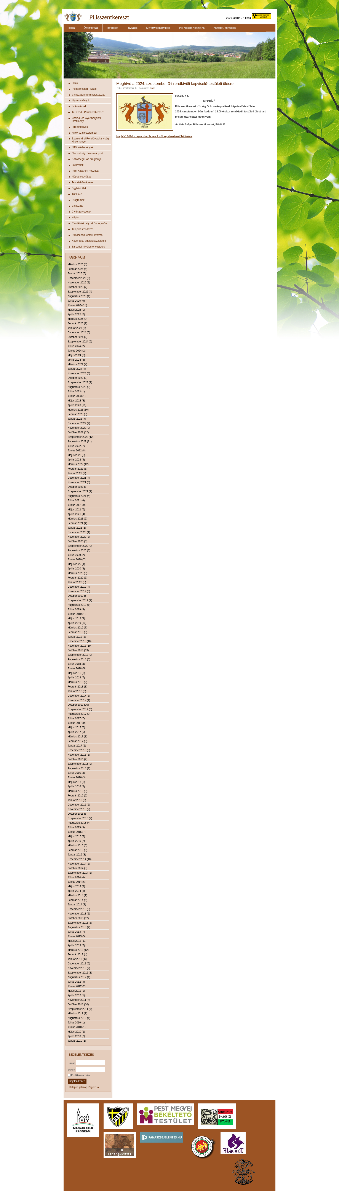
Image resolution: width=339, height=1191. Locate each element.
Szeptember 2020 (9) (80, 545)
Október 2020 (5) (77, 541)
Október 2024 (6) (77, 337)
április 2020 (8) (76, 568)
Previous (63, 57)
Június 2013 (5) (77, 936)
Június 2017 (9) (77, 722)
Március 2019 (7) (77, 627)
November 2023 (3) (79, 373)
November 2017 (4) (79, 700)
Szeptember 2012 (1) (80, 972)
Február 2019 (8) (77, 632)
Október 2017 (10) (78, 704)
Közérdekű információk (224, 27)
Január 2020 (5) (77, 582)
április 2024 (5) (76, 359)
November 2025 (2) (79, 282)
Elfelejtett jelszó (77, 1087)
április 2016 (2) (76, 786)
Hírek (75, 83)
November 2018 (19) (79, 645)
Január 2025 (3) (77, 327)
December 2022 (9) (79, 423)
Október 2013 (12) (78, 918)
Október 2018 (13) (78, 650)
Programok (78, 199)
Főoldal (71, 27)
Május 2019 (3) (76, 618)
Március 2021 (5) (77, 518)
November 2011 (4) (79, 999)
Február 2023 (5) (77, 414)
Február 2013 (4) (77, 954)
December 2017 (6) (79, 695)
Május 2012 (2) (76, 990)
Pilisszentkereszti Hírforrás (87, 235)
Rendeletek (112, 27)
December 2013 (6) (79, 909)
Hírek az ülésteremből (84, 132)
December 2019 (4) (79, 586)
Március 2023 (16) (78, 409)
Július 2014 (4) (76, 877)
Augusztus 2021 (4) (79, 495)
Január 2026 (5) (77, 273)
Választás (77, 205)
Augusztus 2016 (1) (79, 768)
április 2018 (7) (76, 677)
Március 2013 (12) (78, 949)
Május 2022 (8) (76, 455)
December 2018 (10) (79, 641)
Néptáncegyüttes (81, 176)
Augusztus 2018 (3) (79, 659)
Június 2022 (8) (77, 450)
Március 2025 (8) (77, 318)
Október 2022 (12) (78, 432)
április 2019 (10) (77, 623)
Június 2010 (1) (77, 1027)
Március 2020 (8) (77, 573)
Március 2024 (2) (77, 364)
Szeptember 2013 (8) (80, 922)
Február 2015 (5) (77, 850)
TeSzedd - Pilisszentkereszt (88, 112)
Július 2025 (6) (76, 300)
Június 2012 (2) (77, 986)
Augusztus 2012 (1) (79, 977)
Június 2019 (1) (77, 613)
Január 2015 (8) (77, 854)
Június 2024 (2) (77, 350)
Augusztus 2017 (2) (79, 713)
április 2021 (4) (76, 514)
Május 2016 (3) (76, 781)
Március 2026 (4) (77, 264)
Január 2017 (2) (77, 745)
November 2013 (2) (79, 913)
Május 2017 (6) (76, 727)
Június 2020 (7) (77, 559)
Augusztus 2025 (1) (79, 296)
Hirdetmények (80, 126)
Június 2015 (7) (77, 831)
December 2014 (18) (79, 859)
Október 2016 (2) (77, 759)
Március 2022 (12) (78, 464)
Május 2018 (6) (76, 673)
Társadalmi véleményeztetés (88, 246)
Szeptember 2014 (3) (80, 872)
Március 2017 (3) (77, 736)
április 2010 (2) (76, 1036)
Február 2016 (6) (77, 795)
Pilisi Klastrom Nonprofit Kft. (192, 27)
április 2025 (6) (76, 314)
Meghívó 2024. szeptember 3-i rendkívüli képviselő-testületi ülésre (154, 136)
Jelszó (71, 1069)
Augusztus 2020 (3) (79, 550)
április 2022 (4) (76, 459)
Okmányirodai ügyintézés (158, 27)
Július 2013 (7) (76, 931)
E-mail (71, 1063)
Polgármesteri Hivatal (84, 88)
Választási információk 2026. (88, 94)
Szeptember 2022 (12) (80, 436)
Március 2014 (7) (77, 895)
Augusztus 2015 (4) (79, 822)
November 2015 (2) (79, 809)
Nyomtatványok (81, 100)
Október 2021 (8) (77, 486)
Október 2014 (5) (77, 868)
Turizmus (77, 194)
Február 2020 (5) (77, 577)
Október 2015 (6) (77, 813)
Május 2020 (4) (76, 564)
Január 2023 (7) (77, 418)
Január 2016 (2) (77, 800)
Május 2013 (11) (77, 940)
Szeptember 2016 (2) (80, 763)
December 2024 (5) (79, 332)
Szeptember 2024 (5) (80, 341)
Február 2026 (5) (77, 268)
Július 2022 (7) (76, 446)
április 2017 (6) (76, 732)
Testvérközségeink (82, 182)
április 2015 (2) (76, 840)
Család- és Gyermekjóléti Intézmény (86, 120)
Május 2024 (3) (76, 355)
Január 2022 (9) (77, 473)
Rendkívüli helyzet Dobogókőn (89, 223)
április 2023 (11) (77, 405)
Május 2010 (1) (76, 1031)
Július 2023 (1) (76, 391)
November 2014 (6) (79, 863)
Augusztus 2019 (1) (79, 604)
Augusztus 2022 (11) (80, 441)
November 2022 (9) (79, 427)
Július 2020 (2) (76, 554)
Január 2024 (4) (77, 368)
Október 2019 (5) (77, 595)
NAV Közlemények (82, 147)
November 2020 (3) (79, 536)
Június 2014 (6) (77, 881)
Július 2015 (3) (76, 827)
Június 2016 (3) (77, 777)
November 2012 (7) (79, 968)
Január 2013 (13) (77, 959)
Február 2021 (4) (77, 523)
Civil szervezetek (81, 211)
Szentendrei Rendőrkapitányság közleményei (90, 140)
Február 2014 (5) (77, 900)
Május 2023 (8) (76, 400)
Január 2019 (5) (77, 636)
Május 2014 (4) (76, 886)
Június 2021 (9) (77, 505)
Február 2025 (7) (77, 323)
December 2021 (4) (79, 477)
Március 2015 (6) (77, 845)
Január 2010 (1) (77, 1040)
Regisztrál (93, 1087)
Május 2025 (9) (76, 309)
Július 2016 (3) (76, 772)
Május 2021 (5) (76, 509)
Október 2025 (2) (77, 287)
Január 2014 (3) (77, 904)
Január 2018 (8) (77, 691)
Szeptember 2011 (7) (80, 1008)
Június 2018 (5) (77, 668)
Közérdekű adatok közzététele (89, 240)
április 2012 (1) (76, 995)
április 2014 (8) (76, 890)
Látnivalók (77, 164)
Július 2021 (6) (76, 500)
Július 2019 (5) (76, 609)
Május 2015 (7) (76, 836)
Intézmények (79, 106)
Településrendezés (82, 229)
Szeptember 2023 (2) (80, 382)
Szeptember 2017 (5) (80, 709)
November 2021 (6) (79, 482)
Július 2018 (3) (76, 663)
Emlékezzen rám (79, 1075)
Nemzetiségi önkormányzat (87, 153)
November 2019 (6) (79, 591)
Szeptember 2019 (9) (80, 600)
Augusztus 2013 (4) (79, 927)
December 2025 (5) (79, 278)
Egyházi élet (79, 188)
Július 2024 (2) (76, 346)
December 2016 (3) (79, 750)
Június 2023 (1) (77, 396)
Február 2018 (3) (77, 686)
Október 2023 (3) (77, 377)
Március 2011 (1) (77, 1013)
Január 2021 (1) (77, 527)
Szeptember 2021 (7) (80, 491)
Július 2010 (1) (76, 1022)
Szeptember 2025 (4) (80, 291)
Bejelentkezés (77, 1081)
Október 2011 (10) (78, 1004)
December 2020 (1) (79, 532)
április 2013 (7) (76, 945)
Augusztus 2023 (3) (79, 386)
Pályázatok (132, 27)
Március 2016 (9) (77, 791)
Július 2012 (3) (76, 981)
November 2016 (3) (79, 754)
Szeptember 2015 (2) (80, 818)
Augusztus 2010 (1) (79, 1018)
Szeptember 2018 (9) (80, 654)
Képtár (75, 217)
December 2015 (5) (79, 804)
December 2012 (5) (79, 963)
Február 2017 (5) (77, 741)
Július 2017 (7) (76, 718)
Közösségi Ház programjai (87, 159)
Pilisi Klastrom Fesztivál (85, 170)
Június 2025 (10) (77, 305)
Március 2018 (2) (77, 682)
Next (276, 57)
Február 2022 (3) (77, 468)
